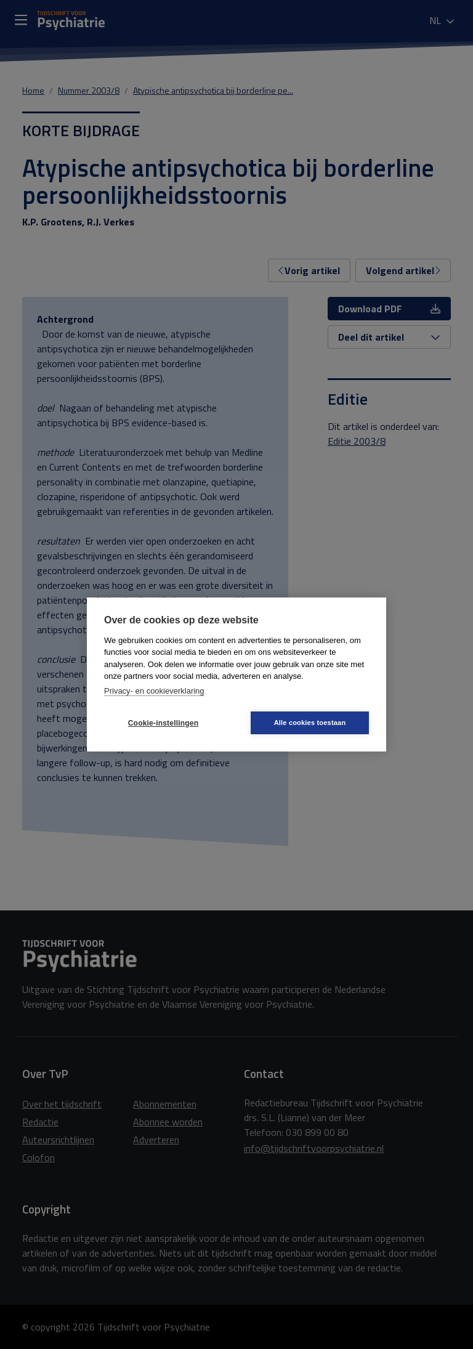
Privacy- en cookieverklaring (154, 690)
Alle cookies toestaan (310, 722)
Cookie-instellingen (163, 723)
